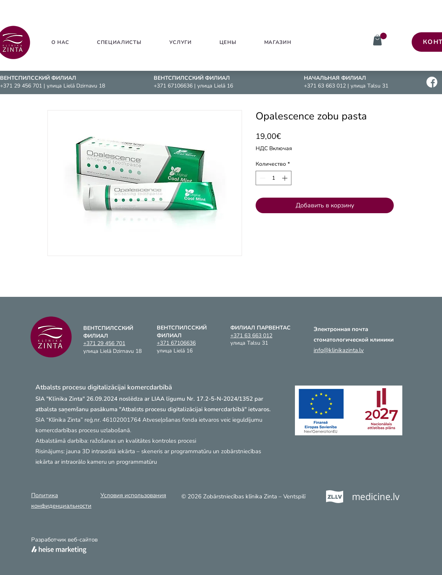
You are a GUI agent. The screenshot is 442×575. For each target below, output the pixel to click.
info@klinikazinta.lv (339, 350)
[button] (180, 42)
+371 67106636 (174, 85)
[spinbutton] (274, 178)
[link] (383, 36)
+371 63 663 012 (325, 85)
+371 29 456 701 (22, 85)
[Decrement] (262, 178)
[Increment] (285, 178)
